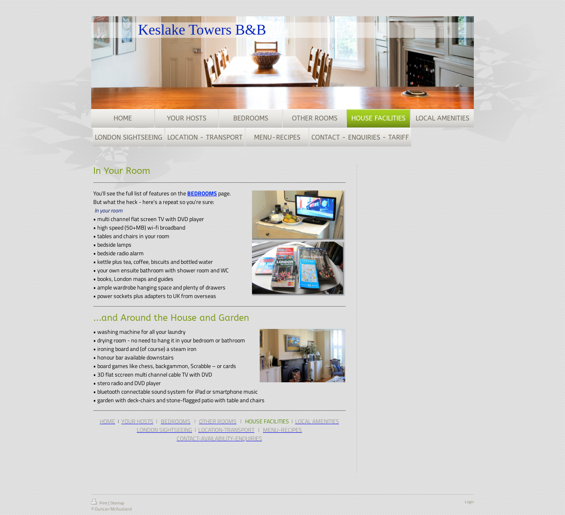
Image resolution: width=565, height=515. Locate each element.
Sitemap (117, 503)
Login (469, 502)
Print (99, 502)
